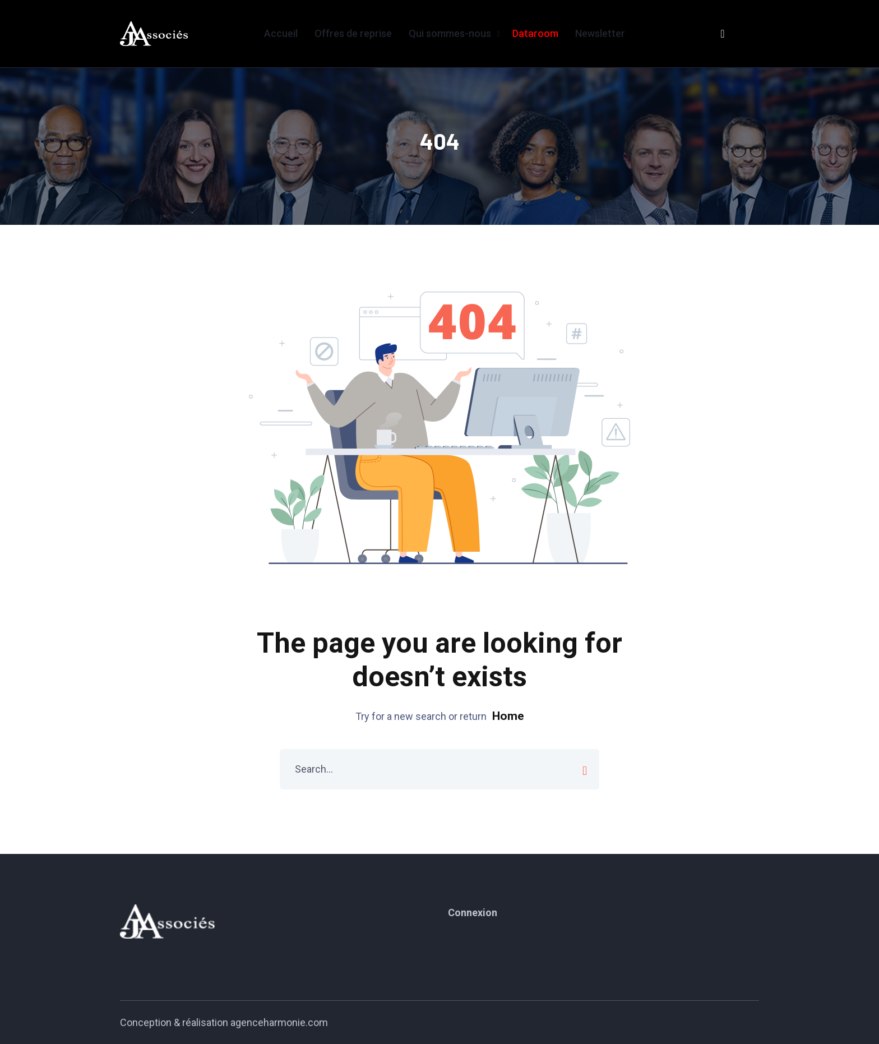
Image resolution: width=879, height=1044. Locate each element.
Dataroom (535, 33)
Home (508, 716)
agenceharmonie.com (279, 1022)
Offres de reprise (353, 33)
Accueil (281, 33)
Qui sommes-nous (450, 33)
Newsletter (600, 33)
